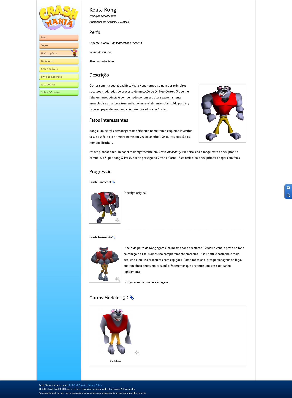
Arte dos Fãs (48, 84)
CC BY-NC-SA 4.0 (77, 385)
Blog (43, 37)
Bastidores (47, 61)
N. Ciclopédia (59, 53)
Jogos (44, 45)
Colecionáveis (49, 69)
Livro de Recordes (51, 76)
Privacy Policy (95, 385)
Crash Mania (45, 385)
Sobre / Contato (50, 92)
